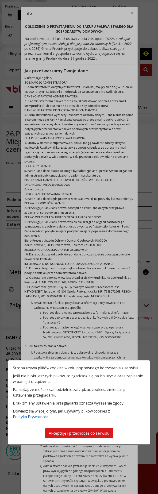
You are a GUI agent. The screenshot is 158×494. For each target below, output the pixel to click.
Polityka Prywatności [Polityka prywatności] (31, 416)
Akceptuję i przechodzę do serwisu (79, 433)
